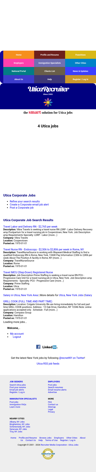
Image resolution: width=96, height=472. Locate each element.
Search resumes (55, 387)
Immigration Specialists (50, 63)
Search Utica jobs (18, 385)
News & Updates (80, 71)
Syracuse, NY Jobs (18, 429)
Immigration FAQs (18, 404)
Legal (50, 409)
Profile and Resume (49, 55)
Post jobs (52, 385)
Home (19, 55)
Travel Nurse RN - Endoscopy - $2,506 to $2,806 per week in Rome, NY (43, 249)
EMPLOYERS (54, 381)
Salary (88, 295)
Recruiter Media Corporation (54, 445)
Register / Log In (80, 79)
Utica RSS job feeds (48, 363)
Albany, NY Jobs (17, 422)
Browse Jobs (45, 438)
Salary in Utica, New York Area (20, 295)
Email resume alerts (57, 390)
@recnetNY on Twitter (71, 357)
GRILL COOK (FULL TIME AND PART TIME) (27, 301)
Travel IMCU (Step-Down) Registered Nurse (28, 272)
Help (50, 79)
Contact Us (30, 440)
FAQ (50, 402)
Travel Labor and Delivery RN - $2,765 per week (30, 226)
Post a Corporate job (22, 207)
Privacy (51, 412)
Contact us (53, 404)
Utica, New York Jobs (71, 295)
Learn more (15, 407)
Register (13, 392)
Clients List (49, 71)
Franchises (80, 55)
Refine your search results (25, 201)
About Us (18, 79)
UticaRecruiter (48, 91)
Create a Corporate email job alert (29, 204)
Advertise (52, 392)
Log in (22, 392)
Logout (17, 336)
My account (17, 333)
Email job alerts (17, 390)
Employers (19, 63)
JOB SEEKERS (16, 381)
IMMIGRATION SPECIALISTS (23, 399)
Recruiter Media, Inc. (48, 102)
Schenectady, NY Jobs (20, 426)
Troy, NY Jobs (16, 431)
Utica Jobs (73, 445)
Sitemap (52, 407)
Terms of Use (51, 440)
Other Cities (80, 63)
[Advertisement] (48, 25)
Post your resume (18, 387)
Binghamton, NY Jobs (20, 424)
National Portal (19, 71)
